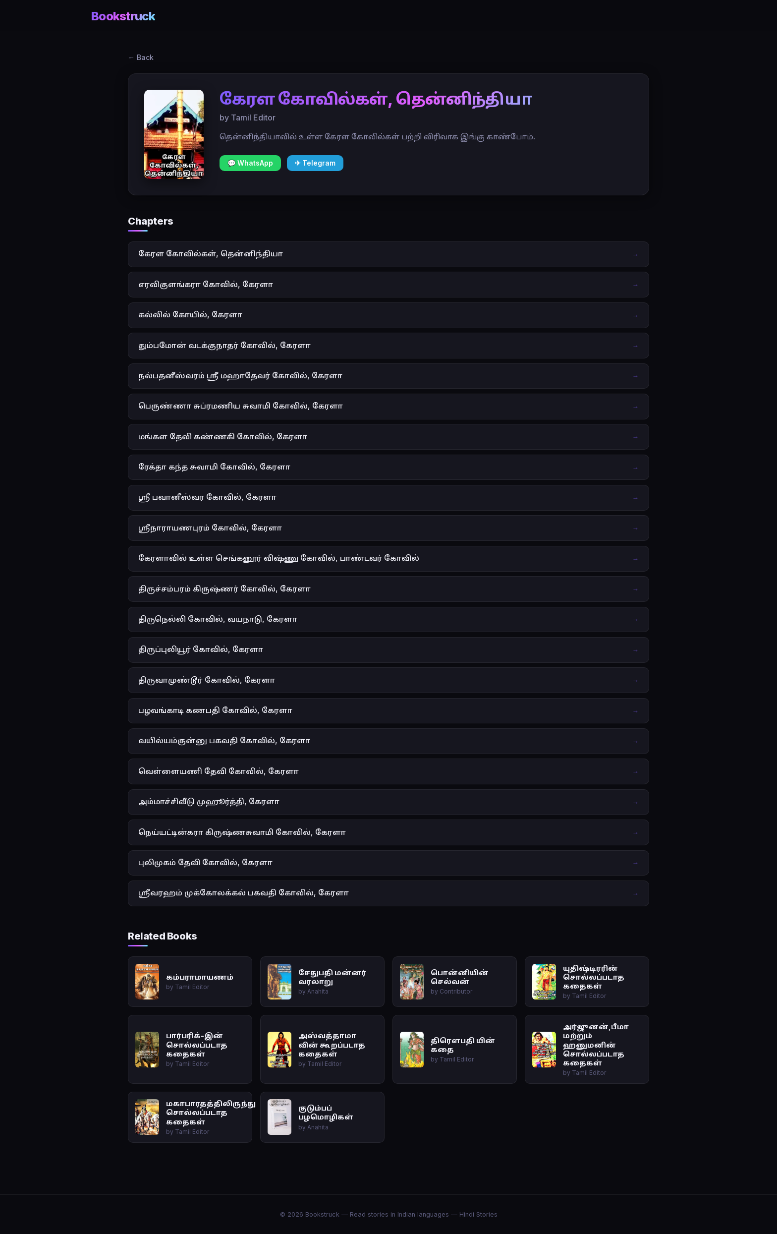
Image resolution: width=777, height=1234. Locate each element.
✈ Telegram (315, 163)
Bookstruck (123, 16)
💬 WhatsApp (250, 163)
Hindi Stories (478, 1214)
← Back (141, 57)
